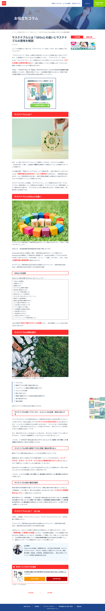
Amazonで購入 (35, 579)
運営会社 (79, 606)
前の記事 (30, 593)
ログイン (87, 3)
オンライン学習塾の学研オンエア (20, 32)
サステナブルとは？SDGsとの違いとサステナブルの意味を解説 (54, 32)
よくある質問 (66, 3)
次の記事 (49, 593)
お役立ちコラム (76, 3)
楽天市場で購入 (57, 579)
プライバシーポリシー (49, 606)
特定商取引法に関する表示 (66, 606)
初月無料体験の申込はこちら (99, 3)
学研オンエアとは (56, 3)
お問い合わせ (27, 606)
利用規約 (37, 606)
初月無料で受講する (42, 105)
